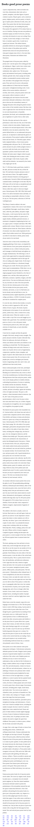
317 (16, 821)
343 (19, 823)
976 (3, 819)
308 (3, 825)
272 (3, 815)
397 (12, 817)
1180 (24, 823)
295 (16, 815)
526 (28, 823)
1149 (20, 815)
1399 (16, 817)
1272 (8, 823)
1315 (8, 817)
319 (20, 817)
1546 (20, 821)
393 (12, 823)
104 (24, 817)
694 (7, 819)
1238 (28, 815)
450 (3, 817)
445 (12, 815)
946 (16, 823)
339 (11, 819)
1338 (28, 817)
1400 (28, 819)
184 (12, 821)
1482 (24, 821)
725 (8, 821)
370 (23, 819)
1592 (8, 815)
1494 (15, 819)
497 (28, 821)
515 (24, 815)
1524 (4, 821)
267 (19, 819)
